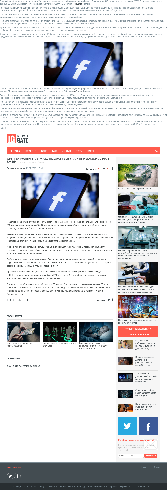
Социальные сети (21, 300)
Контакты (144, 467)
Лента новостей (27, 162)
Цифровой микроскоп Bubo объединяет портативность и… (145, 407)
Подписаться (150, 456)
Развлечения (29, 151)
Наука (53, 151)
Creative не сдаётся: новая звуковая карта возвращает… (145, 393)
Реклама (157, 467)
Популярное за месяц (137, 334)
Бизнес (43, 151)
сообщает (77, 4)
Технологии (15, 151)
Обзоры (77, 151)
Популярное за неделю (138, 329)
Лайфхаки (65, 151)
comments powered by (23, 359)
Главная (41, 162)
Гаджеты (90, 151)
